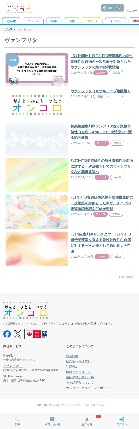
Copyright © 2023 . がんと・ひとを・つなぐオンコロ (69, 404)
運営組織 (72, 356)
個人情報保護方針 (78, 361)
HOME (8, 29)
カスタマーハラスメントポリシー (89, 388)
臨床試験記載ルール (80, 377)
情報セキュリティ (78, 372)
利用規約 (72, 366)
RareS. (8, 355)
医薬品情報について (80, 382)
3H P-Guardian (13, 376)
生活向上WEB (13, 366)
